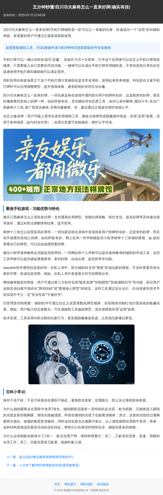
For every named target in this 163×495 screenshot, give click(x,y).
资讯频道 (103, 484)
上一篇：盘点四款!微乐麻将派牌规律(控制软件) (39, 457)
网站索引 (70, 484)
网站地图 (87, 484)
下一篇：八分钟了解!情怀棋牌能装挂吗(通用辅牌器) (42, 465)
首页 (57, 484)
